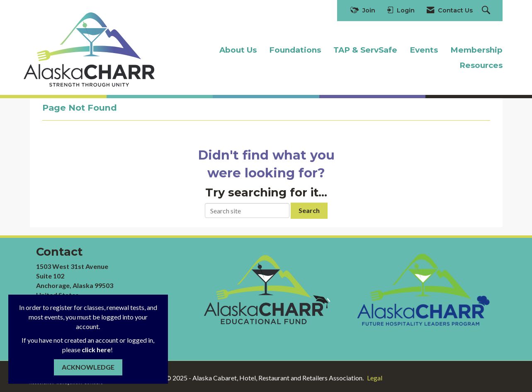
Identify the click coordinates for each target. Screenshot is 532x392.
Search (309, 210)
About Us (238, 50)
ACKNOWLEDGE (88, 367)
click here (96, 349)
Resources (481, 65)
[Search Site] (487, 10)
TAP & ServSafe (365, 50)
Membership (476, 50)
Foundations (295, 50)
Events (424, 50)
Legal (374, 378)
